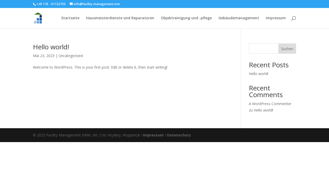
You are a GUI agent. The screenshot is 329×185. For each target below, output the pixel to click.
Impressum (276, 18)
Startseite (70, 18)
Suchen (287, 48)
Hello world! (51, 46)
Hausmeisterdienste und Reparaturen (120, 18)
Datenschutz (179, 135)
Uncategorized (71, 55)
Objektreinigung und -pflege (186, 18)
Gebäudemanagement (238, 18)
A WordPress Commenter (270, 103)
